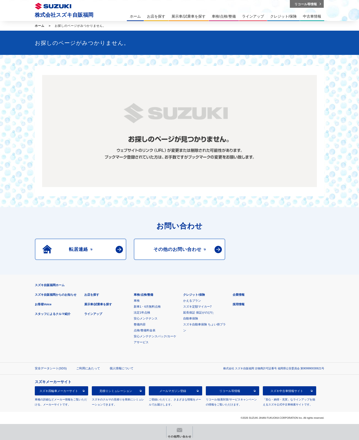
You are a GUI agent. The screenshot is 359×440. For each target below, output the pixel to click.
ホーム (39, 25)
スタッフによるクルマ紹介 (53, 314)
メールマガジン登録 (172, 391)
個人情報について (121, 368)
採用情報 (239, 304)
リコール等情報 (229, 391)
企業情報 (239, 294)
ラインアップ (93, 314)
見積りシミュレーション (115, 391)
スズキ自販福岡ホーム (50, 285)
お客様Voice (43, 304)
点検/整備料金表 (144, 330)
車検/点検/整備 (143, 294)
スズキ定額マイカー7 (197, 306)
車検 (137, 300)
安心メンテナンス (146, 318)
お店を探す (91, 294)
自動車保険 (190, 318)
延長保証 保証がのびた (198, 312)
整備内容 (140, 324)
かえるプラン (192, 300)
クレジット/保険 (194, 294)
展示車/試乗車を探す (98, 304)
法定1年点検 (142, 312)
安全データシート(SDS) (51, 368)
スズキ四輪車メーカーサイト (58, 391)
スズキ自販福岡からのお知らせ (55, 294)
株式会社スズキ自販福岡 (64, 15)
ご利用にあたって (88, 368)
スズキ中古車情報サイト (286, 391)
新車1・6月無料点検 (147, 306)
